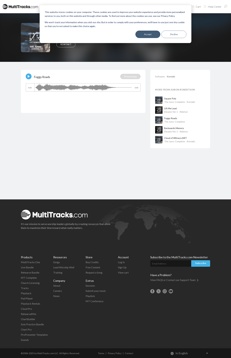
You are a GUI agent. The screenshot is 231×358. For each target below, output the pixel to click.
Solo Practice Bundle (32, 324)
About (56, 285)
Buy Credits (92, 262)
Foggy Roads (170, 118)
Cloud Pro (26, 308)
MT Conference (94, 301)
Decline (174, 34)
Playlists (90, 295)
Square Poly (170, 98)
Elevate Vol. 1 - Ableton (176, 111)
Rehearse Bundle (30, 272)
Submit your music (96, 290)
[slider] (83, 87)
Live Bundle (27, 267)
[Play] (29, 76)
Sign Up (122, 267)
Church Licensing (30, 282)
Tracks (25, 288)
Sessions (90, 285)
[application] (83, 89)
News (56, 295)
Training (57, 272)
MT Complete (29, 277)
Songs (56, 262)
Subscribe (200, 263)
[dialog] (115, 24)
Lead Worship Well (63, 267)
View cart (123, 272)
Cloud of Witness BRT (175, 138)
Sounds (25, 339)
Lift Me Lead (170, 108)
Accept (148, 34)
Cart (196, 6)
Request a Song (94, 272)
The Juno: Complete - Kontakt (179, 102)
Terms (101, 353)
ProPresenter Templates (34, 334)
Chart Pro (26, 329)
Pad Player (27, 298)
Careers (57, 290)
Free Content (93, 267)
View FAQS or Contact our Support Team (174, 279)
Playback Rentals (30, 303)
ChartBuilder (28, 319)
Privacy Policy (114, 353)
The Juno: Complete (174, 121)
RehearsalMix (28, 313)
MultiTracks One (30, 262)
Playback (26, 293)
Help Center (212, 6)
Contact (129, 353)
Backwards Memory (174, 128)
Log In (121, 262)
